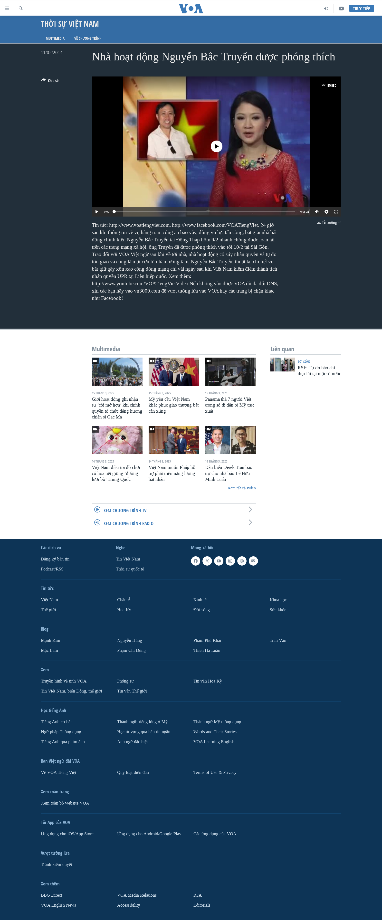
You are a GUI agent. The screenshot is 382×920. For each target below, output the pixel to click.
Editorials (201, 905)
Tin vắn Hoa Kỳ (207, 681)
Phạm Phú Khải (207, 640)
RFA (197, 895)
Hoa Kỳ (124, 610)
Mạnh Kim (50, 640)
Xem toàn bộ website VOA (65, 803)
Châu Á (124, 600)
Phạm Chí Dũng (131, 650)
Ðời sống (304, 361)
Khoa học (278, 600)
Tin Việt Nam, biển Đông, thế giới (71, 691)
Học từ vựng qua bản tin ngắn (143, 731)
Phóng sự (125, 681)
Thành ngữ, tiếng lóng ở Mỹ (142, 721)
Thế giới (48, 610)
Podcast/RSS (52, 569)
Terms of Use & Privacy (215, 772)
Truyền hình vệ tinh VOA (63, 681)
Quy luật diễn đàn (133, 772)
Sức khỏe (278, 610)
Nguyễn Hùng (129, 640)
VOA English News (58, 905)
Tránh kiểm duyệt (56, 864)
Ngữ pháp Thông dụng (61, 731)
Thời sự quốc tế (130, 569)
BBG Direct (51, 895)
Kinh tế (200, 600)
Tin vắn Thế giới (132, 691)
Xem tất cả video (242, 488)
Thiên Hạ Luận (206, 650)
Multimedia (55, 38)
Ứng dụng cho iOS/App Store (67, 833)
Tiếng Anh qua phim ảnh (63, 741)
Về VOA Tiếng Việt (58, 772)
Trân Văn (278, 640)
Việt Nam (49, 600)
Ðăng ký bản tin (55, 559)
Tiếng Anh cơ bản (57, 721)
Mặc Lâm (49, 650)
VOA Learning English (213, 741)
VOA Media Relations (137, 895)
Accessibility (128, 905)
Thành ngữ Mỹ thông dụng (217, 721)
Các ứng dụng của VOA (214, 833)
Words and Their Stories (215, 731)
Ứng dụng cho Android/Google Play (149, 833)
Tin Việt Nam (128, 559)
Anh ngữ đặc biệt (132, 741)
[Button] (49, 81)
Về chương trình (88, 38)
